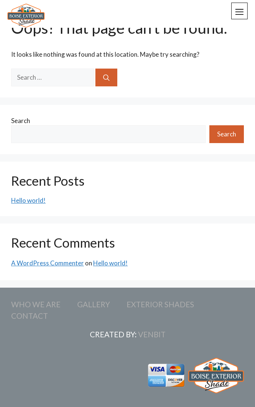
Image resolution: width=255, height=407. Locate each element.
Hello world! (28, 200)
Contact (29, 315)
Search (20, 121)
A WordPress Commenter (47, 263)
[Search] (106, 77)
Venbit (152, 334)
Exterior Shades (160, 304)
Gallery (93, 304)
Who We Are (36, 304)
